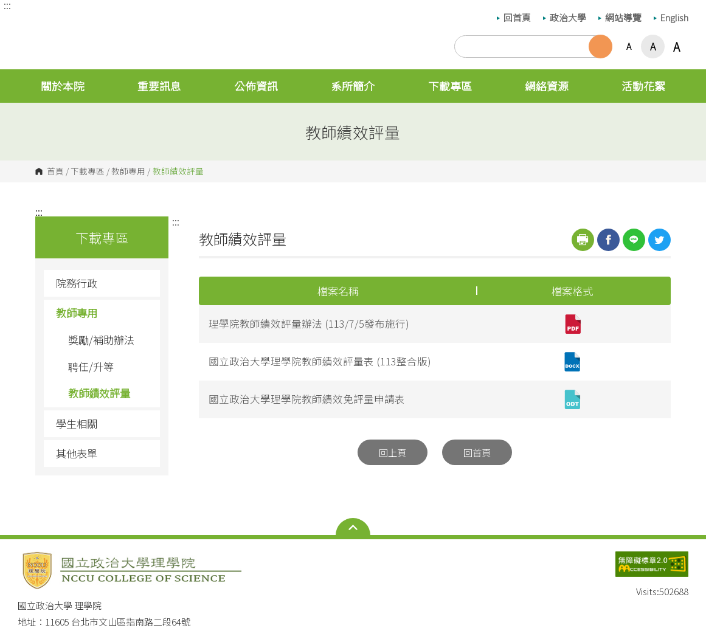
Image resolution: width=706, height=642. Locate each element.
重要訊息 (159, 86)
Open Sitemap (353, 527)
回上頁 (392, 452)
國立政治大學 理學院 (30, 24)
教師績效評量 (99, 393)
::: (7, 5)
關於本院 (63, 86)
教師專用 (128, 171)
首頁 (55, 171)
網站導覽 (620, 17)
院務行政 (103, 283)
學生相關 (103, 423)
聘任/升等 (91, 366)
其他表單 (76, 453)
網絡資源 (547, 86)
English (671, 17)
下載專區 (450, 86)
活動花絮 (643, 86)
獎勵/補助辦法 (101, 339)
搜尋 (600, 46)
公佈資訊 (256, 86)
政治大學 (564, 17)
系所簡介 (353, 86)
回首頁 (514, 17)
